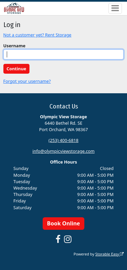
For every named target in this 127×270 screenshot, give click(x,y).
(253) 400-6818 (63, 140)
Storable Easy (109, 253)
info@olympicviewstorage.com (64, 151)
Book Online (63, 223)
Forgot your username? (27, 81)
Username (14, 46)
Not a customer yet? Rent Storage (37, 35)
